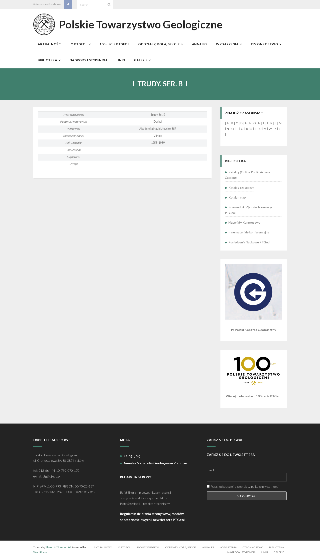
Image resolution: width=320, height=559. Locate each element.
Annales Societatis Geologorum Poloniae (155, 463)
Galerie (279, 552)
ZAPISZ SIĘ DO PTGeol (224, 440)
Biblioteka (276, 547)
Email (210, 470)
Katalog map (237, 197)
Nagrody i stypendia (241, 552)
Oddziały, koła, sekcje (180, 547)
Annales (208, 547)
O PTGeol (124, 547)
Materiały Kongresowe (244, 222)
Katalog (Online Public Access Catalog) (247, 174)
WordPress (40, 552)
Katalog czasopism (241, 187)
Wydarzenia (228, 547)
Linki (264, 552)
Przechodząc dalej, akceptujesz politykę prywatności (242, 486)
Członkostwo (252, 547)
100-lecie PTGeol (147, 547)
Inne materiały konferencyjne (248, 232)
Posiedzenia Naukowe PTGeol (249, 242)
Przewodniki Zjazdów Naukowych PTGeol (249, 210)
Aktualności (103, 547)
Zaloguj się (132, 456)
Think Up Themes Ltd (58, 547)
